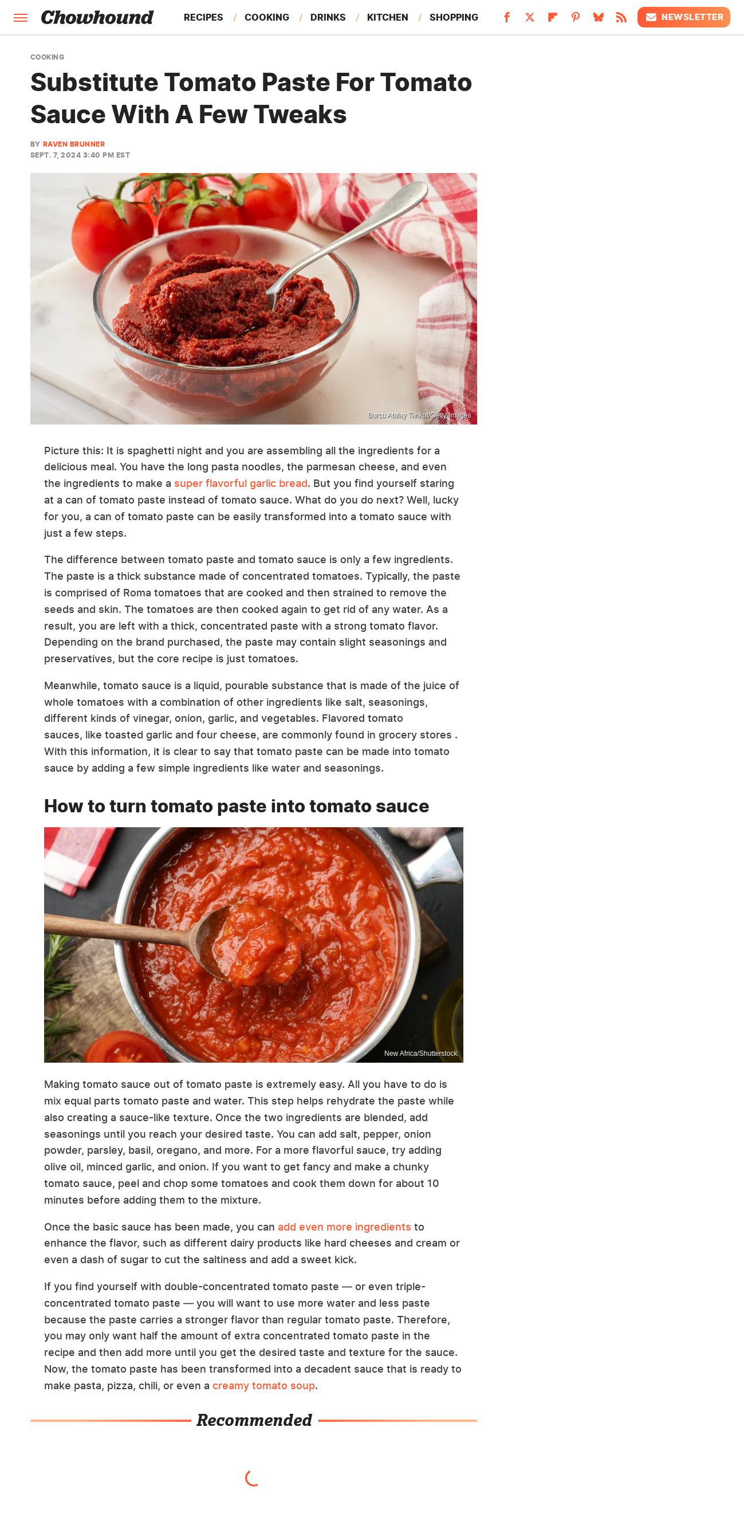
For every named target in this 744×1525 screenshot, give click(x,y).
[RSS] (621, 20)
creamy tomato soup (263, 1385)
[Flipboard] (553, 20)
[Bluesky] (598, 20)
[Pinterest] (575, 20)
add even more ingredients (344, 1227)
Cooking (267, 17)
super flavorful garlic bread (241, 483)
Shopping (454, 17)
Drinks (328, 17)
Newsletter (683, 17)
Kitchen (387, 17)
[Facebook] (507, 20)
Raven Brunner (74, 144)
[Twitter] (530, 20)
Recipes (203, 17)
